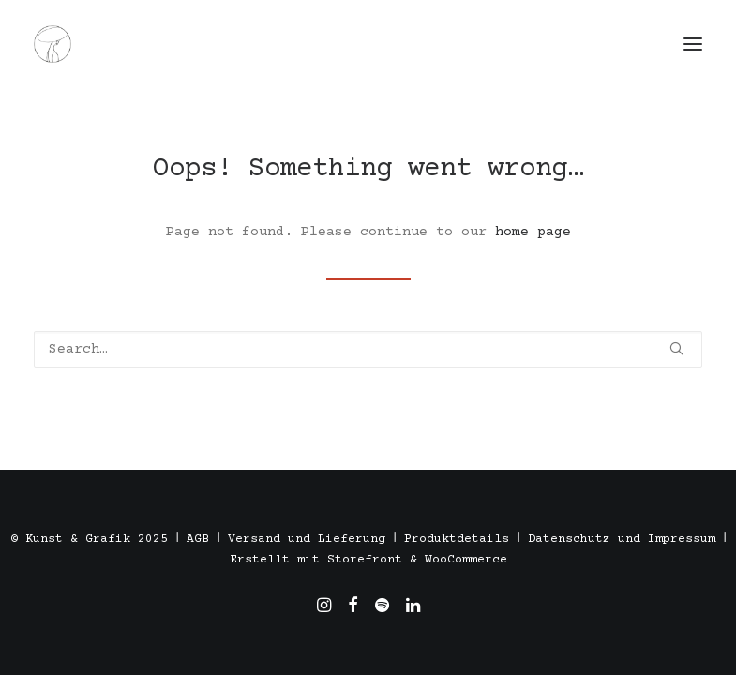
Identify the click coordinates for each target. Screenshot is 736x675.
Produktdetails (456, 539)
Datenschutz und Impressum (621, 539)
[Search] (368, 349)
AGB (198, 539)
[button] (693, 44)
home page (533, 232)
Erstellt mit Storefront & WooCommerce (368, 559)
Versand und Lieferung (306, 539)
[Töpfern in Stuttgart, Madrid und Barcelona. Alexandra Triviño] (52, 44)
